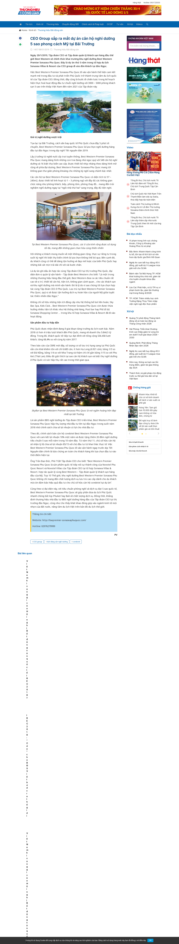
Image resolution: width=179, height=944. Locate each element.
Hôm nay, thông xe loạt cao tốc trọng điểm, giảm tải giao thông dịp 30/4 (143, 364)
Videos (135, 24)
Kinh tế (38, 24)
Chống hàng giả (142, 387)
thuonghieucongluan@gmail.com (72, 914)
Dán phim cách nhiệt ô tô (138, 446)
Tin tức (28, 24)
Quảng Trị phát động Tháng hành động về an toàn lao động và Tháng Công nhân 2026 (144, 320)
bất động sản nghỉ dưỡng (57, 541)
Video (130, 147)
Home (23, 30)
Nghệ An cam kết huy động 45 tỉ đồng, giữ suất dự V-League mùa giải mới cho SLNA (144, 265)
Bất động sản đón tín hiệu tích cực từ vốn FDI (82, 783)
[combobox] (144, 45)
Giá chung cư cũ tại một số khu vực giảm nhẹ (82, 756)
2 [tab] (146, 433)
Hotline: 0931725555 (151, 2)
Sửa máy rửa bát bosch (138, 450)
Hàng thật (137, 2)
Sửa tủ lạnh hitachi (136, 442)
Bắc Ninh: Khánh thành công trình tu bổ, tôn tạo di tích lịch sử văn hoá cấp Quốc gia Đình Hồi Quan (145, 254)
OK (150, 940)
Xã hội (126, 24)
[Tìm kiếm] (142, 24)
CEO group (37, 541)
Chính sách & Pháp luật (90, 24)
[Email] (29, 918)
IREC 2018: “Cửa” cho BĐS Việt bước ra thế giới (96, 593)
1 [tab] (142, 433)
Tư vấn (116, 24)
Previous (129, 433)
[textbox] (144, 45)
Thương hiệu (51, 24)
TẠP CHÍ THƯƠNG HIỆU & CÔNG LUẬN (88, 935)
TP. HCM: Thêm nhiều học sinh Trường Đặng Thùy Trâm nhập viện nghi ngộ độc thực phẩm (143, 301)
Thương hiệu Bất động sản (50, 30)
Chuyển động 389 (68, 24)
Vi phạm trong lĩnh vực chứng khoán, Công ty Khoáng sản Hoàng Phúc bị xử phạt (143, 243)
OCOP (107, 24)
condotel (76, 541)
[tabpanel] (45, 583)
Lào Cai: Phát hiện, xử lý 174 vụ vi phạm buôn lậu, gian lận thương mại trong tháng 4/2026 (144, 290)
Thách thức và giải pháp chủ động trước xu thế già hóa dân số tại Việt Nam (145, 375)
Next (158, 433)
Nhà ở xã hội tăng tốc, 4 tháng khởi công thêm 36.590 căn (89, 620)
